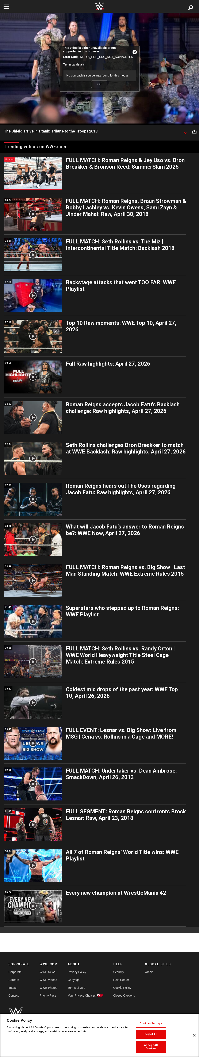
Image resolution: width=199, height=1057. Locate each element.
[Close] (194, 1035)
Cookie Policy (122, 987)
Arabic (149, 972)
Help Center (121, 980)
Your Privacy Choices (82, 995)
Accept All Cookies (151, 1046)
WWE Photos (48, 987)
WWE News (48, 972)
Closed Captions (124, 995)
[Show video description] (185, 131)
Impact (12, 987)
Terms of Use (76, 987)
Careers (13, 980)
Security (118, 972)
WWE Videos (48, 980)
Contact (13, 995)
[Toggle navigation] (6, 6)
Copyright (74, 980)
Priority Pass (48, 995)
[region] (99, 1035)
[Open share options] (194, 131)
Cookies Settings (151, 1023)
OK (99, 84)
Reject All (151, 1034)
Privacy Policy (77, 972)
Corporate (15, 972)
